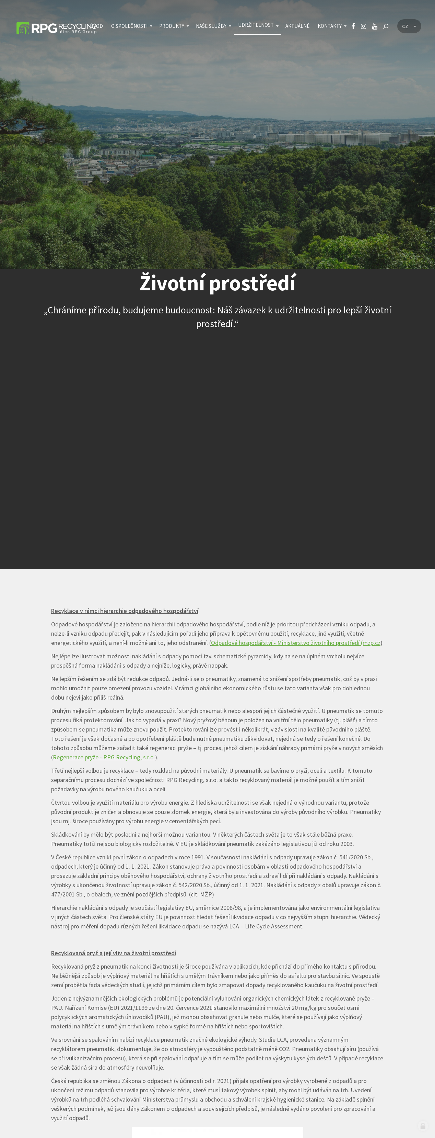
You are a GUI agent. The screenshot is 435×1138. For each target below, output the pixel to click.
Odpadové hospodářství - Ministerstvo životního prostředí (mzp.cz (295, 643)
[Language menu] (409, 26)
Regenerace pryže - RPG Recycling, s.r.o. (104, 757)
